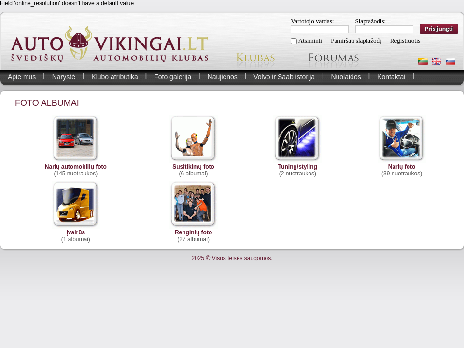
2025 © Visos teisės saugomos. (231, 258)
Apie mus (22, 77)
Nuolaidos (346, 77)
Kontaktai (391, 77)
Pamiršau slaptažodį (356, 40)
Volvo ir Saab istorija (284, 77)
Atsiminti (310, 40)
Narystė (63, 77)
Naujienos (223, 77)
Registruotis (405, 40)
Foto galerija (172, 77)
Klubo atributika (114, 77)
